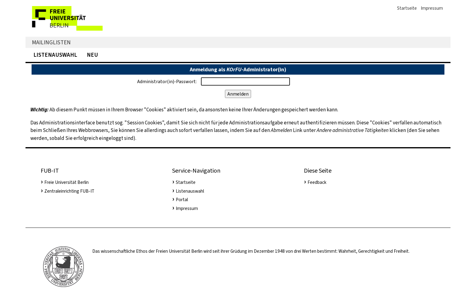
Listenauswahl (55, 55)
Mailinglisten (51, 42)
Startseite (407, 8)
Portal (182, 200)
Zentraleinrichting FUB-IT (69, 191)
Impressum (432, 8)
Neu (92, 55)
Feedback (317, 182)
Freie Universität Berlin (66, 182)
